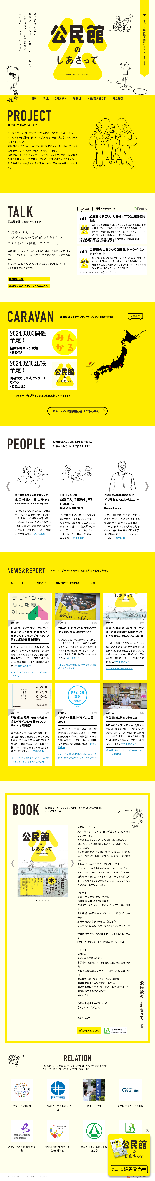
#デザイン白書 (64, 754)
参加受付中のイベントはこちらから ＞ (28, 286)
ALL (24, 583)
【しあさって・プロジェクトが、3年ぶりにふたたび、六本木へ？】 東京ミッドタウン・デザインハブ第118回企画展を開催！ (30, 633)
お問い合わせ (45, 1176)
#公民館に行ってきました (117, 750)
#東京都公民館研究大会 (69, 664)
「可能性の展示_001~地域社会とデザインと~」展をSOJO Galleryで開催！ (29, 721)
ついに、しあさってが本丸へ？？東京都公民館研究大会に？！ (77, 630)
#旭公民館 (116, 754)
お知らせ (41, 583)
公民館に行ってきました (68, 583)
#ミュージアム (17, 758)
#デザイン (15, 672)
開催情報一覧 (16, 279)
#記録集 (71, 668)
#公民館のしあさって (29, 672)
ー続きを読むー (39, 533)
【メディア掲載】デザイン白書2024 (75, 719)
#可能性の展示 (37, 761)
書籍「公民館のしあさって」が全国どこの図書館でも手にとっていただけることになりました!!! (125, 631)
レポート (95, 583)
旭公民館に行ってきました (122, 717)
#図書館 (129, 668)
